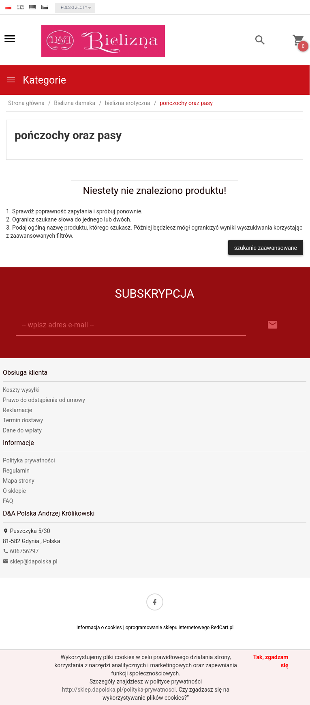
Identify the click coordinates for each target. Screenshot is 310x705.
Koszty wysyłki (21, 390)
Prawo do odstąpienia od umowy (44, 400)
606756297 (20, 551)
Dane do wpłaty (22, 430)
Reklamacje (17, 410)
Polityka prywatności (29, 460)
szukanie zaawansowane (265, 248)
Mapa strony (18, 480)
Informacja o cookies (99, 627)
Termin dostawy (23, 420)
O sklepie (14, 491)
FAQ (8, 501)
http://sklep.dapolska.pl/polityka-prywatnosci (118, 689)
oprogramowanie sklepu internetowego (168, 627)
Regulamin (16, 470)
